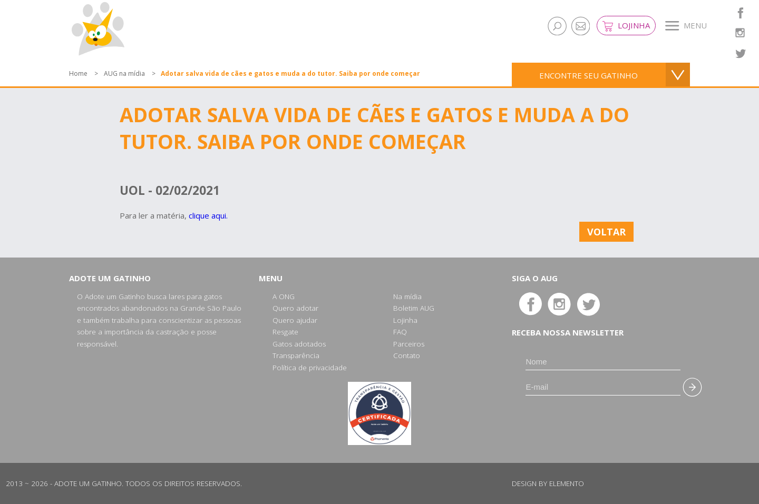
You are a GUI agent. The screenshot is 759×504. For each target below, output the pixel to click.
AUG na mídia (124, 73)
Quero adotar (295, 308)
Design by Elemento (548, 483)
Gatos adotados (299, 344)
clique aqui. (208, 215)
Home (78, 73)
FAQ (400, 332)
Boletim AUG (413, 308)
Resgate (285, 332)
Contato (406, 355)
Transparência (296, 355)
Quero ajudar (295, 320)
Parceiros (408, 344)
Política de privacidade (310, 367)
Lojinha (626, 26)
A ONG (284, 296)
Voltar (606, 231)
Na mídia (407, 296)
